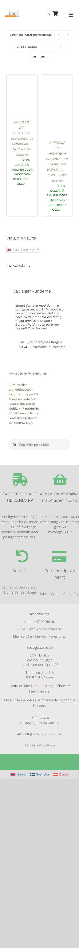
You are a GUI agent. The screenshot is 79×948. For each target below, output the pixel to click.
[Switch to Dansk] (24, 5)
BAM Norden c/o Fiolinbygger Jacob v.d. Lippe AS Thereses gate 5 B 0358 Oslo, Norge (23, 394)
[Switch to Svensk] (15, 5)
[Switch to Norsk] (5, 5)
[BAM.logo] (12, 12)
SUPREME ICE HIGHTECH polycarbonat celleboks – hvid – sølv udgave (22, 138)
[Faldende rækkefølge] (68, 34)
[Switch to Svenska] (39, 774)
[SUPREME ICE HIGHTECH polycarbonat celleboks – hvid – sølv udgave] (22, 77)
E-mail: (22, 629)
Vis (27, 46)
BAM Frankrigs (43, 686)
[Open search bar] (48, 13)
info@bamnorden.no (23, 413)
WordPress (47, 745)
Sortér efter (31, 34)
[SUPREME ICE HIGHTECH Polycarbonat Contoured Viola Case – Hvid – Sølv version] (57, 77)
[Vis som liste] (43, 57)
